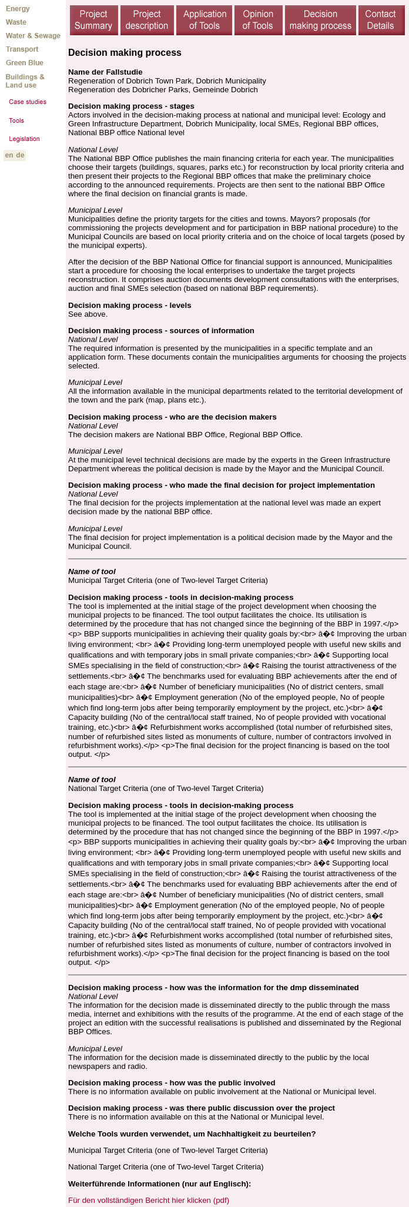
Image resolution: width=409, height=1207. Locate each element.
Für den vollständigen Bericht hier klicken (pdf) (148, 1200)
